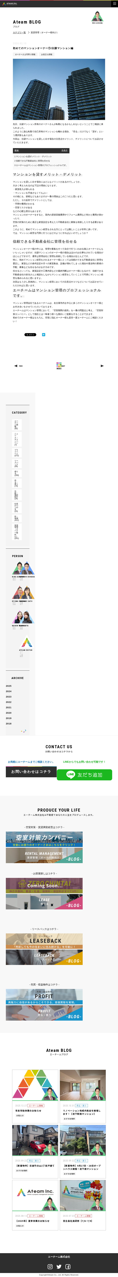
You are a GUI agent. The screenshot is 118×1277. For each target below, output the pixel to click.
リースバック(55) (16, 463)
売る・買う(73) (16, 483)
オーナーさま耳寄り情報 (25, 54)
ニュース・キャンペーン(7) (16, 439)
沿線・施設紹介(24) (16, 495)
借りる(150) (16, 473)
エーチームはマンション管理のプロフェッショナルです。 (41, 165)
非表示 (64, 150)
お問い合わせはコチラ (31, 772)
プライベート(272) (16, 453)
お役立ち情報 (46, 54)
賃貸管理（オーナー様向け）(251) (16, 531)
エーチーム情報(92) (16, 425)
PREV (21, 366)
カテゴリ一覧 (19, 32)
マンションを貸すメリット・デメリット (33, 156)
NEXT (63, 366)
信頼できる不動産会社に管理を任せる (32, 161)
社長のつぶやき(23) (16, 507)
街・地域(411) (16, 518)
